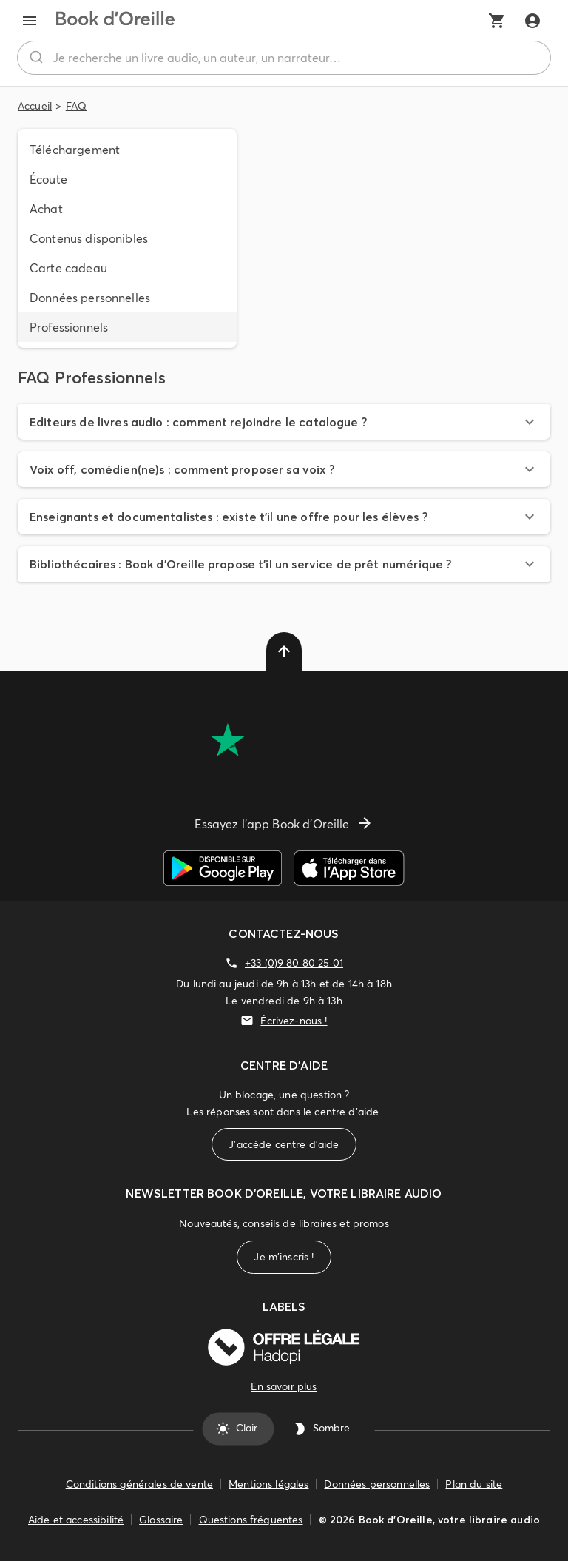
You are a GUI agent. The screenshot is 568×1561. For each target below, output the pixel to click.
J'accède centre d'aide (283, 1145)
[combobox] (284, 57)
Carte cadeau (68, 268)
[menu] (29, 20)
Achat (46, 208)
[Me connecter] (532, 20)
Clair (238, 1428)
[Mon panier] (497, 20)
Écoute (48, 179)
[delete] (284, 651)
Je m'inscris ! (283, 1257)
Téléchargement (75, 149)
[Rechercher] (35, 57)
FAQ (76, 106)
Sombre (322, 1428)
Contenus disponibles (89, 238)
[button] (284, 422)
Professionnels (69, 327)
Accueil (35, 106)
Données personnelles (90, 297)
